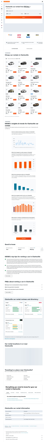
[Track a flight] (1, 18)
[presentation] (30, 6)
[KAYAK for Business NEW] (1, 20)
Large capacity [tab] (30, 392)
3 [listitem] (33, 70)
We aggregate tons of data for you (24, 437)
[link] (23, 238)
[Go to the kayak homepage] (7, 1)
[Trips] (1, 23)
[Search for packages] (1, 11)
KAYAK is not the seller (24, 435)
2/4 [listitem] (24, 70)
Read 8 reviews (10, 323)
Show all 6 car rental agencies (10, 338)
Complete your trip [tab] (24, 392)
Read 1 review (10, 305)
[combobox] (9, 8)
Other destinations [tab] (38, 392)
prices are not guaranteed (24, 432)
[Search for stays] (1, 7)
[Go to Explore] (1, 16)
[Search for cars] (1, 9)
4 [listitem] (19, 70)
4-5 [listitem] (11, 70)
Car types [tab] (17, 392)
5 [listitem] (31, 70)
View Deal (14, 85)
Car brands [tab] (12, 392)
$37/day (26, 6)
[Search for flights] (1, 5)
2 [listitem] (6, 70)
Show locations (20, 314)
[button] (2, 1)
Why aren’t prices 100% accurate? (24, 439)
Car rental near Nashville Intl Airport (12, 398)
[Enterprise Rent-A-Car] (21, 320)
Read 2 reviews (29, 305)
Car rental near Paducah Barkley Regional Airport (31, 398)
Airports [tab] (7, 392)
